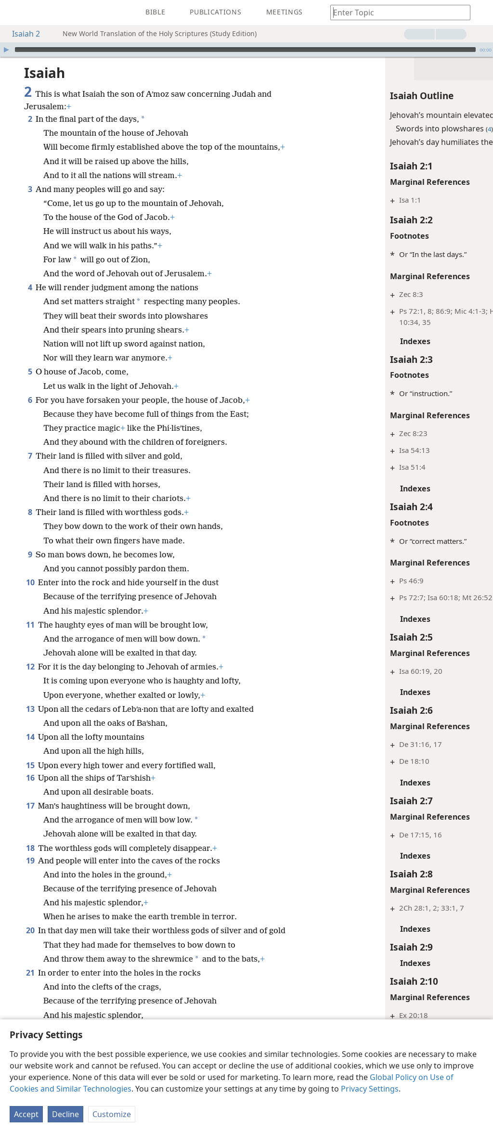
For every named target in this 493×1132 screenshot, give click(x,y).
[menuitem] (14, 12)
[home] (14, 12)
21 (30, 958)
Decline (65, 1114)
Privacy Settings (370, 1088)
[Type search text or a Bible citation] (395, 12)
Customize (111, 1114)
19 (30, 846)
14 (30, 722)
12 (30, 652)
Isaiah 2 (21, 33)
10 (30, 568)
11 (30, 610)
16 (30, 763)
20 (30, 916)
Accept (26, 1114)
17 (30, 791)
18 (30, 833)
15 (30, 751)
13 (30, 694)
